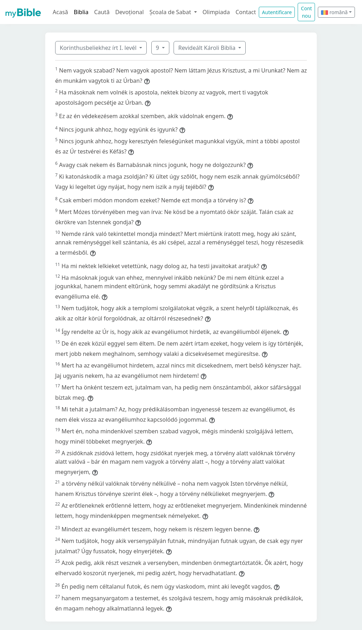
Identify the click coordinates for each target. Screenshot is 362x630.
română (334, 12)
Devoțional (129, 12)
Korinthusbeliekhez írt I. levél (99, 48)
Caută (102, 12)
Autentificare (277, 12)
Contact (245, 12)
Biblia (81, 12)
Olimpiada (216, 12)
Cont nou (306, 12)
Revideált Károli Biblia (207, 48)
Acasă (60, 12)
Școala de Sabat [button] (171, 12)
